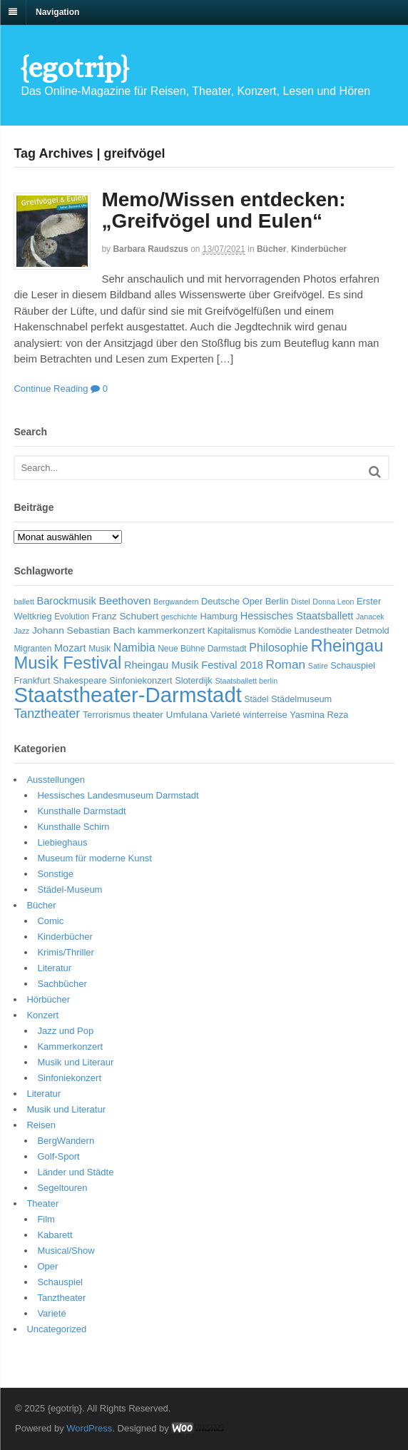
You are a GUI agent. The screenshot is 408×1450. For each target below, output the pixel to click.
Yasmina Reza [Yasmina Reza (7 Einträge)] (319, 714)
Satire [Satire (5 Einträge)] (318, 665)
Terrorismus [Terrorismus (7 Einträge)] (107, 714)
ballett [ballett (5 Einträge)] (24, 601)
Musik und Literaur (75, 1062)
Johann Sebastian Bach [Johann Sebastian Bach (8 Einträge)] (83, 630)
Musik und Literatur (66, 1109)
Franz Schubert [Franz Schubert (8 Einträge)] (125, 616)
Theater (42, 1203)
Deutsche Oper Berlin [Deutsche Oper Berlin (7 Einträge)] (244, 601)
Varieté (51, 1313)
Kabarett (54, 1235)
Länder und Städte (75, 1172)
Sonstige (55, 873)
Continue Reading (51, 388)
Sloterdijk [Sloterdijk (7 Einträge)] (194, 680)
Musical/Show (65, 1250)
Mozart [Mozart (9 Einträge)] (70, 648)
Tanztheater (61, 1297)
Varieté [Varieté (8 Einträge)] (225, 714)
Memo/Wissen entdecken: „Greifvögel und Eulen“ (223, 210)
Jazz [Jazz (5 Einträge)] (21, 631)
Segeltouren (62, 1187)
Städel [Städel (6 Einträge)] (257, 699)
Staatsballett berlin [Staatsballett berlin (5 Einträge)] (246, 680)
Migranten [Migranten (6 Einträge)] (32, 649)
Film (46, 1219)
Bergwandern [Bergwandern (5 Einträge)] (175, 601)
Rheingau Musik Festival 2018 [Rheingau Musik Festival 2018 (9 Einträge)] (193, 665)
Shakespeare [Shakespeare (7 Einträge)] (79, 680)
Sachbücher (61, 983)
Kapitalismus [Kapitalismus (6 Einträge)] (232, 631)
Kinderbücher (319, 249)
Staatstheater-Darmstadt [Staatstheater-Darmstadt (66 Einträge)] (128, 694)
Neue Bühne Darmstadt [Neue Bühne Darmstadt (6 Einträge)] (202, 649)
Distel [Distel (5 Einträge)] (300, 601)
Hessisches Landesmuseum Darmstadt (117, 795)
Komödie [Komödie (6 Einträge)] (275, 631)
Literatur (54, 968)
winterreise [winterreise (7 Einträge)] (265, 714)
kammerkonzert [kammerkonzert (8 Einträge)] (171, 630)
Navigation (57, 12)
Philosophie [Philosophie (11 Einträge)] (278, 648)
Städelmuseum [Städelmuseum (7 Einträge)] (301, 699)
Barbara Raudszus (150, 249)
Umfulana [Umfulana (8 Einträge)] (187, 714)
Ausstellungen (55, 779)
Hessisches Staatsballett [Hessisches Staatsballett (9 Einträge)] (297, 616)
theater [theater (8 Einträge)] (148, 714)
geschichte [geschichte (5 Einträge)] (179, 616)
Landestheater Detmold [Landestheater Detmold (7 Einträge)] (342, 630)
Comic (50, 921)
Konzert (42, 1015)
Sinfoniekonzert (69, 1078)
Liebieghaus (62, 842)
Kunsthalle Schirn (73, 826)
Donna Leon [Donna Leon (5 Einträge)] (333, 601)
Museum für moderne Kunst (94, 858)
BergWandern (65, 1140)
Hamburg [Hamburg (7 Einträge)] (219, 616)
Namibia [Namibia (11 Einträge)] (134, 648)
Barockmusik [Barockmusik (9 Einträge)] (66, 601)
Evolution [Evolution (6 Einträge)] (71, 617)
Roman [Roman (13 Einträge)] (286, 664)
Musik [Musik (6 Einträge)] (99, 649)
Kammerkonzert (70, 1046)
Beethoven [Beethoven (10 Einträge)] (124, 600)
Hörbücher (48, 999)
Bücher (271, 249)
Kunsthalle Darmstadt (81, 811)
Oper (47, 1266)
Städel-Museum (69, 889)
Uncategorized (56, 1329)
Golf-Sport (58, 1156)
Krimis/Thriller (65, 952)
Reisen (40, 1125)
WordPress (89, 1428)
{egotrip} (74, 67)
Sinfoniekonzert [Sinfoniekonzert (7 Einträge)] (140, 680)
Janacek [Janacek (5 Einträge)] (370, 616)
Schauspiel (60, 1282)
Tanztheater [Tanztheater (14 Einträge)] (47, 713)
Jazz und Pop (65, 1030)
